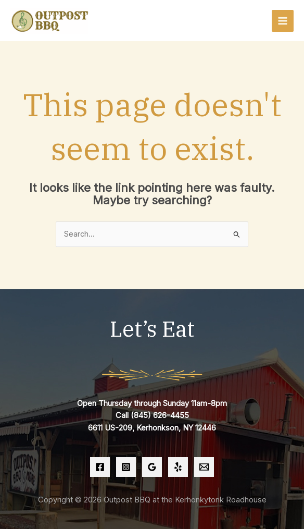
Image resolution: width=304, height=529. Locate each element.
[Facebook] (100, 467)
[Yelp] (178, 467)
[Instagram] (126, 467)
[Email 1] (204, 467)
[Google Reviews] (152, 467)
